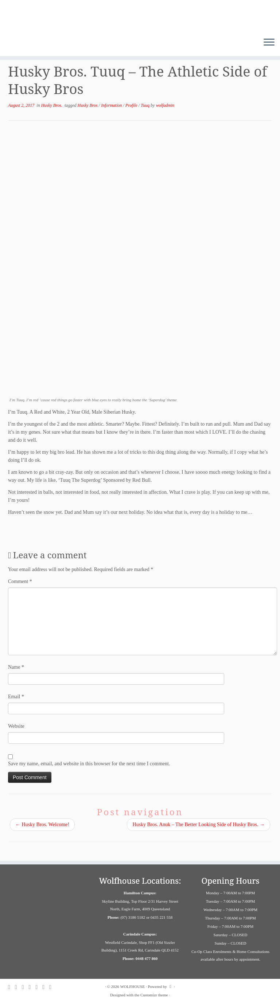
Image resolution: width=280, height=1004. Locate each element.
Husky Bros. (52, 105)
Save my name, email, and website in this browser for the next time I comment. (89, 763)
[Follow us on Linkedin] (45, 987)
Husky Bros (88, 105)
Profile (132, 105)
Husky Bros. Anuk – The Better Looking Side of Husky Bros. (198, 824)
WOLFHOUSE (132, 986)
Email (16, 696)
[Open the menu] (269, 43)
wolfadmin (165, 105)
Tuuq (146, 105)
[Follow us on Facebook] (11, 987)
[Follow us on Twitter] (25, 987)
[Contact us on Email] (38, 987)
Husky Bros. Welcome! (42, 824)
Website (16, 726)
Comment (20, 581)
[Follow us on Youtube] (52, 987)
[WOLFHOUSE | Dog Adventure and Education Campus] (140, 16)
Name (16, 667)
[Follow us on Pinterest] (32, 987)
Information (112, 105)
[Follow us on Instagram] (18, 987)
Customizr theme (154, 995)
